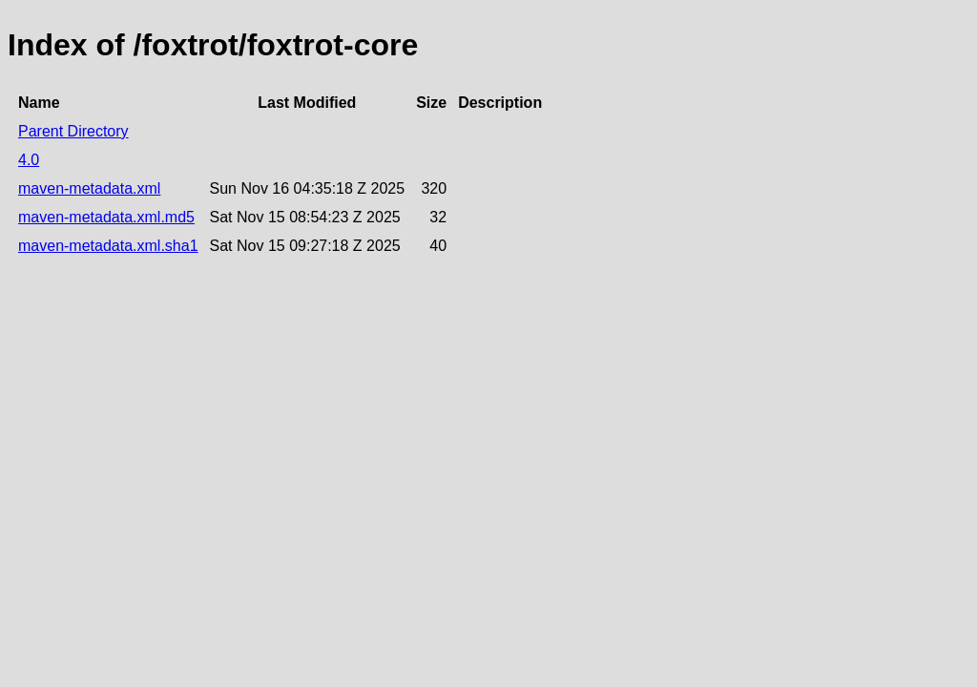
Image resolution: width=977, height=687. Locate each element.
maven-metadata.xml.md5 (106, 217)
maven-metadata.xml (89, 188)
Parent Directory (73, 131)
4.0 (28, 160)
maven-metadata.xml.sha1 (108, 246)
